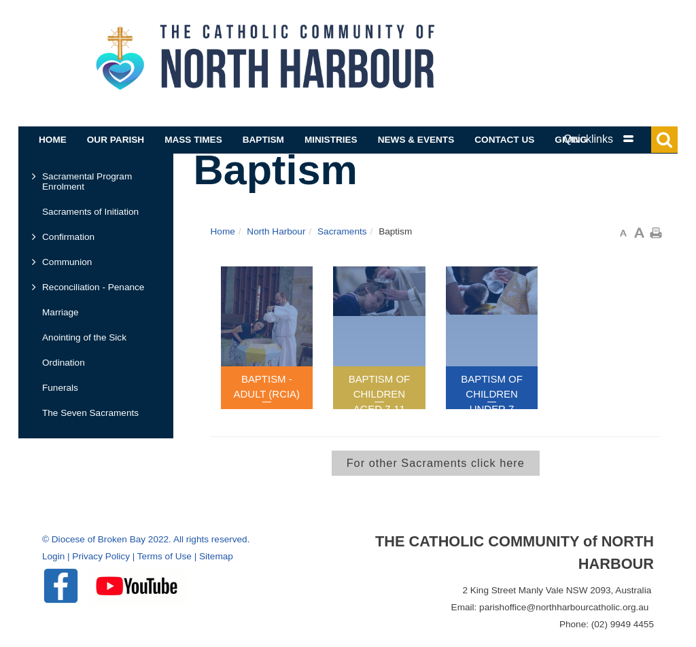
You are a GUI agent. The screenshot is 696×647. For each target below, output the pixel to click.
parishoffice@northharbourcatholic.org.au (563, 607)
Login (53, 556)
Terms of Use (164, 556)
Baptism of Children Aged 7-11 (380, 394)
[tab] (613, 139)
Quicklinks (588, 139)
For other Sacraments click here (436, 463)
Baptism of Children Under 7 (492, 394)
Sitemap (216, 556)
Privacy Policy (101, 556)
